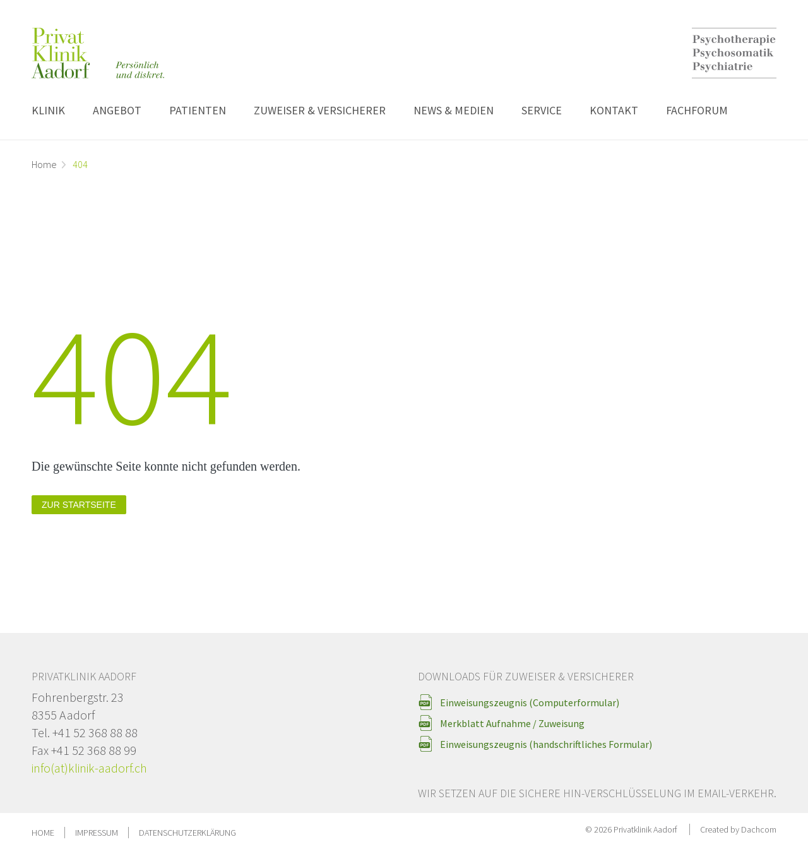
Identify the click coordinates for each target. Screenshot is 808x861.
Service (541, 110)
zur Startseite (79, 505)
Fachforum (697, 110)
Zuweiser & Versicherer (320, 110)
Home (44, 164)
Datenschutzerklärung (187, 832)
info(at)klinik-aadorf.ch (89, 768)
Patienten (197, 110)
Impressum (96, 832)
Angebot (117, 110)
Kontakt (614, 110)
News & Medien (453, 110)
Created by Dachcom (738, 829)
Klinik (48, 110)
